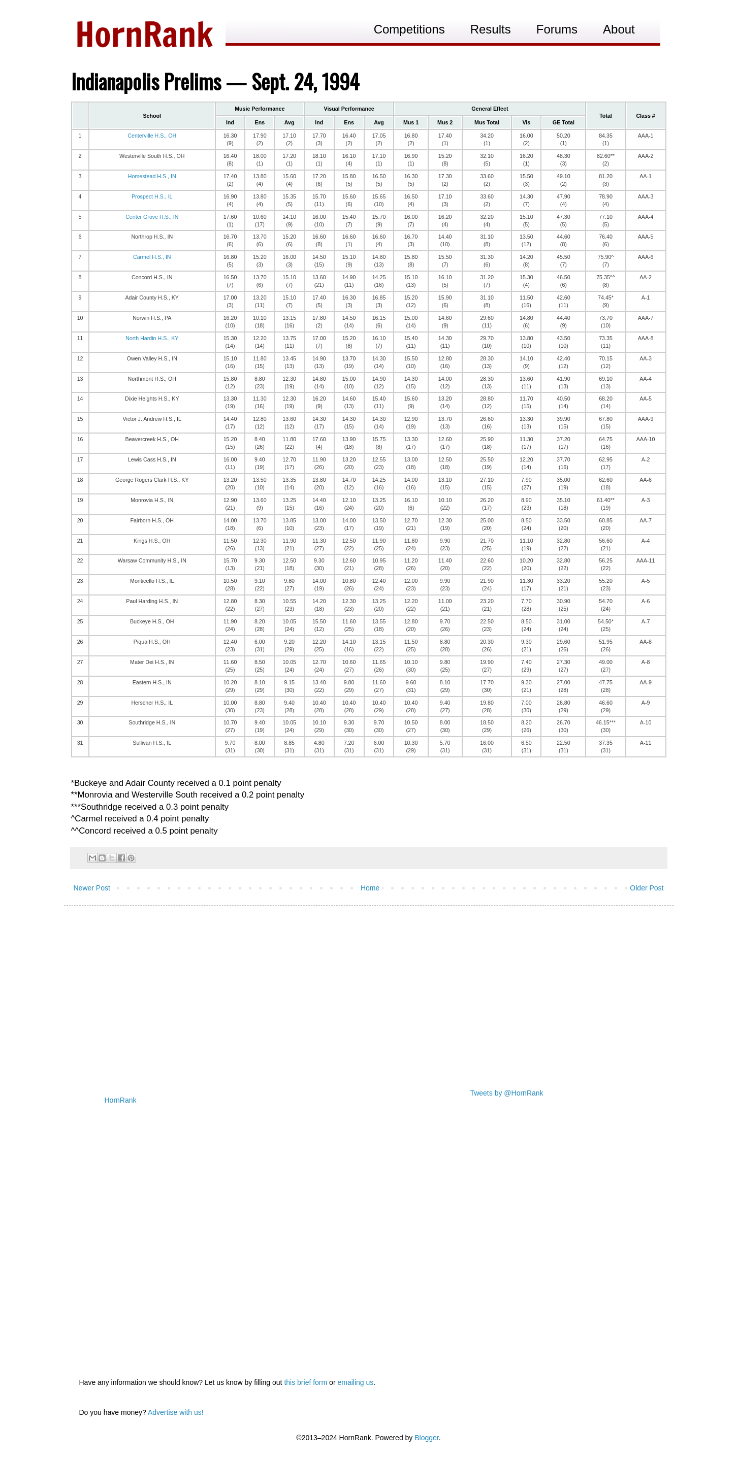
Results (490, 29)
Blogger (426, 1438)
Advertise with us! (176, 1412)
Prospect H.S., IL (152, 196)
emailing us (355, 1382)
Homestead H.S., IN (152, 176)
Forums (557, 29)
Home (370, 888)
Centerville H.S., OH (151, 135)
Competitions (409, 29)
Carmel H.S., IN (152, 257)
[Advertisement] (368, 992)
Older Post (646, 888)
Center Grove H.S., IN (151, 217)
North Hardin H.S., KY (151, 338)
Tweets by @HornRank (506, 1093)
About (619, 29)
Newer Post (92, 888)
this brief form (305, 1382)
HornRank (121, 1100)
